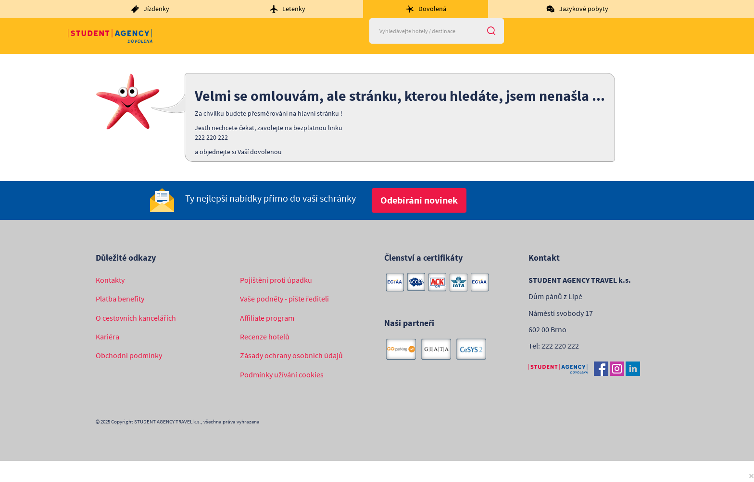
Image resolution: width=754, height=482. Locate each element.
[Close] (751, 475)
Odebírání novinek (419, 200)
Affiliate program (267, 318)
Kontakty (110, 280)
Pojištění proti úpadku (276, 280)
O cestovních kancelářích (136, 318)
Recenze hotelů (264, 336)
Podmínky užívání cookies (282, 374)
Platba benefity (120, 298)
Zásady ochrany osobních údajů (291, 355)
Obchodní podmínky (129, 355)
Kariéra (107, 336)
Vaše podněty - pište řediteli (284, 298)
